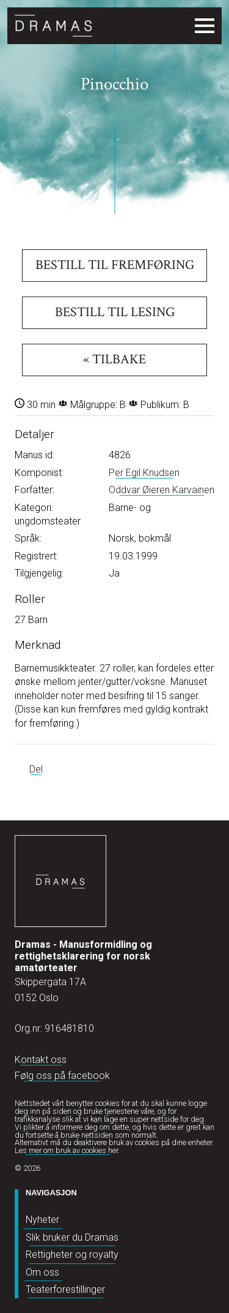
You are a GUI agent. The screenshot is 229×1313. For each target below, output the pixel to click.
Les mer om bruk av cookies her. (67, 1150)
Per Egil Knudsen (144, 473)
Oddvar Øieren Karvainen (161, 490)
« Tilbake (114, 359)
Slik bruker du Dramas (72, 1237)
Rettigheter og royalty (72, 1254)
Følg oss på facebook (62, 1075)
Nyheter (42, 1219)
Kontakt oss (41, 1059)
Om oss (42, 1272)
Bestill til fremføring (114, 265)
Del (36, 769)
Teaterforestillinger (65, 1289)
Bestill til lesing (115, 312)
